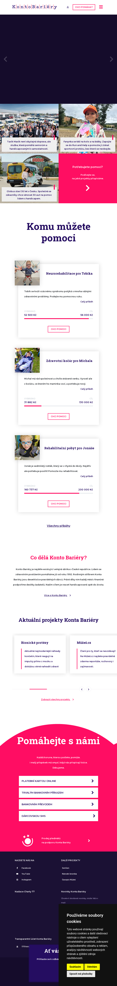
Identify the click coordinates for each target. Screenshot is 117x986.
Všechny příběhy (58, 525)
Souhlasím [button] (75, 966)
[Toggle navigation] (101, 7)
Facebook (23, 867)
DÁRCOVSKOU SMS (58, 815)
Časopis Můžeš (69, 879)
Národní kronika (69, 873)
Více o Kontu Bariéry (58, 595)
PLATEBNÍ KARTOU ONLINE (58, 780)
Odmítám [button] (92, 966)
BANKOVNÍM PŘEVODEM (58, 803)
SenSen (65, 867)
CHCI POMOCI (58, 328)
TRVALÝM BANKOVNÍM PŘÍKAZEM (58, 792)
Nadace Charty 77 (25, 891)
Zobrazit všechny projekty (58, 699)
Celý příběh (86, 301)
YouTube (23, 873)
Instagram (23, 879)
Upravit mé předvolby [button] (81, 973)
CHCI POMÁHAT (84, 7)
